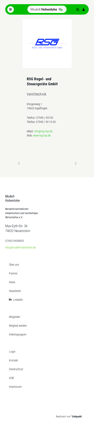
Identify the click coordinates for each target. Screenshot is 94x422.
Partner (13, 273)
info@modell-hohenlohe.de (20, 247)
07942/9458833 (14, 240)
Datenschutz (16, 369)
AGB (11, 378)
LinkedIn (18, 299)
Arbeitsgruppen (17, 334)
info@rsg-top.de (43, 131)
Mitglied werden (18, 325)
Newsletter (15, 291)
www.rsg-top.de (42, 135)
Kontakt (13, 360)
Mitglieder (14, 317)
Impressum (15, 386)
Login (12, 351)
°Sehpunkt (76, 416)
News (12, 282)
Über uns (14, 264)
